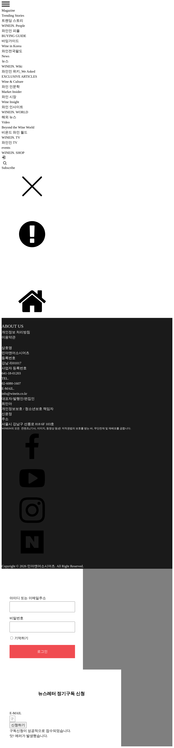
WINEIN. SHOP (13, 153)
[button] (18, 725)
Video (6, 122)
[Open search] (5, 163)
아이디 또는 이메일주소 (28, 598)
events (6, 148)
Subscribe (8, 168)
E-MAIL (15, 713)
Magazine (8, 10)
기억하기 (19, 638)
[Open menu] (6, 4)
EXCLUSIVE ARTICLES (19, 76)
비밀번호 (16, 618)
